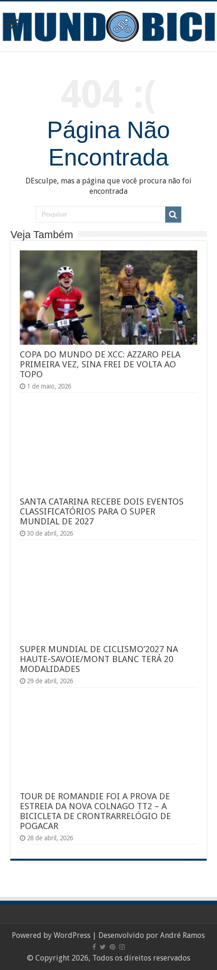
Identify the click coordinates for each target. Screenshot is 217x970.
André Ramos (182, 935)
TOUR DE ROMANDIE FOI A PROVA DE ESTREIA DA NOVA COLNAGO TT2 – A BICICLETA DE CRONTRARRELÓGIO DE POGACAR (95, 811)
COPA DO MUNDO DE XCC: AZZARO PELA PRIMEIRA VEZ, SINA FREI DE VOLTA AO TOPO (100, 364)
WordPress (72, 935)
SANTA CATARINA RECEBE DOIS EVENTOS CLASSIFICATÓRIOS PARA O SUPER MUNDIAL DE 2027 (102, 511)
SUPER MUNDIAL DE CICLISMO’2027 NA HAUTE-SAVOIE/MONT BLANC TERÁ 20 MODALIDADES (99, 659)
